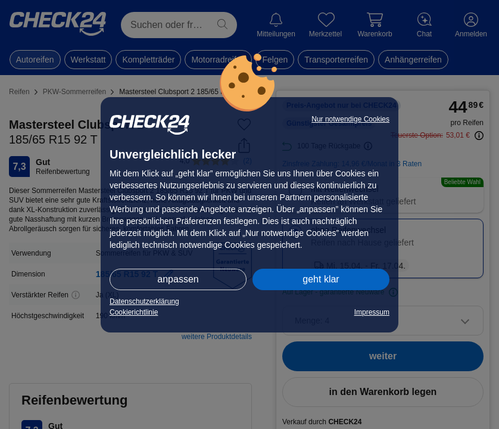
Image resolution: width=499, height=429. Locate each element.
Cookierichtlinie (134, 312)
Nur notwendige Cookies (350, 119)
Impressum (371, 312)
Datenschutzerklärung (144, 301)
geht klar (320, 279)
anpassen (177, 279)
